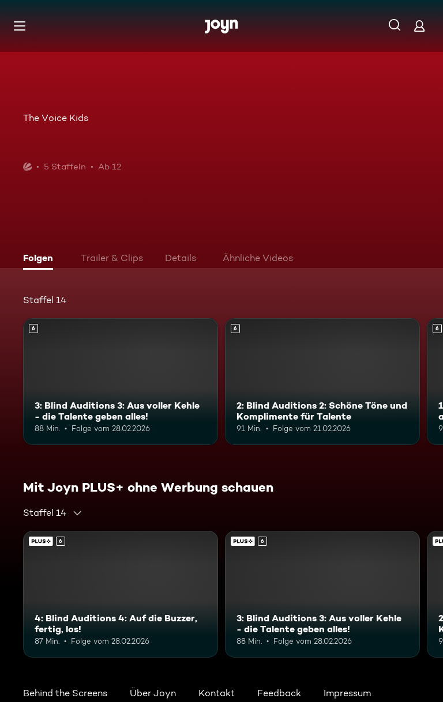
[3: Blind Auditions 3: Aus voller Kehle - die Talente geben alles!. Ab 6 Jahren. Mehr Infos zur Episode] (120, 381)
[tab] (41, 259)
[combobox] (52, 513)
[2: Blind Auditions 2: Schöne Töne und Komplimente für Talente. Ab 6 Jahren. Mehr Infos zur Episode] (322, 381)
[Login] (419, 26)
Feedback (279, 693)
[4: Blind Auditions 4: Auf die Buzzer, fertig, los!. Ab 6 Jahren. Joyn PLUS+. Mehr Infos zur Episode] (120, 594)
